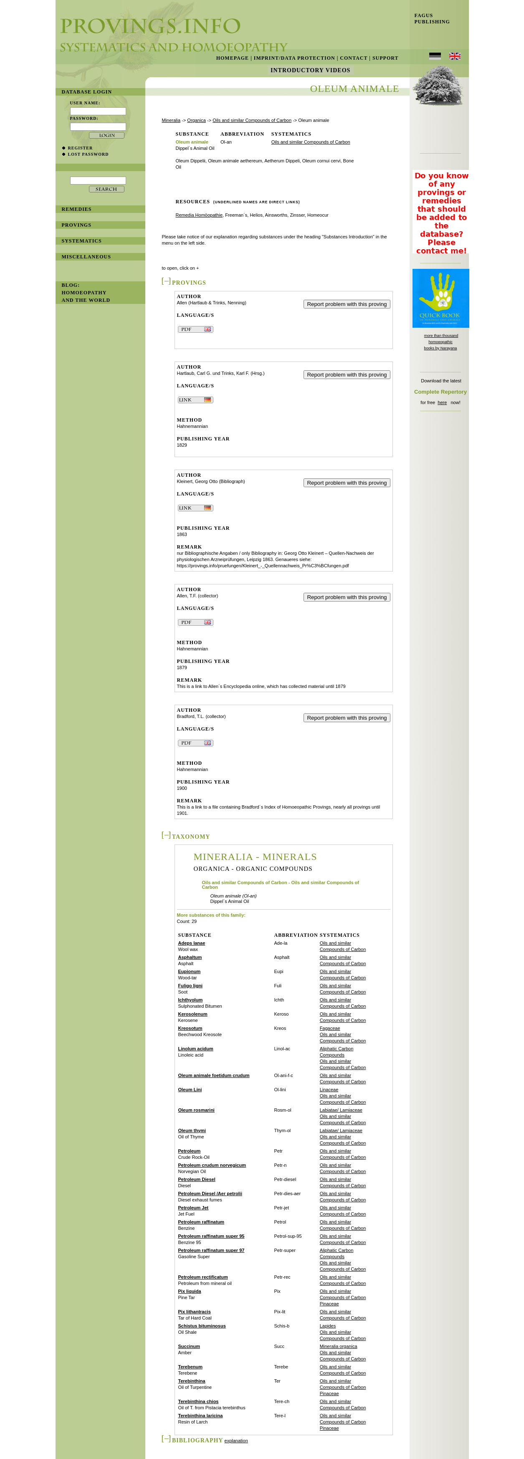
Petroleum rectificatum (203, 1276)
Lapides (328, 1325)
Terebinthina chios (198, 1401)
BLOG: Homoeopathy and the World (86, 292)
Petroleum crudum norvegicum (212, 1165)
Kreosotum (190, 1028)
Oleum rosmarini (196, 1110)
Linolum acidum (195, 1048)
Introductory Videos (310, 70)
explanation (236, 1440)
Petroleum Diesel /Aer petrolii (210, 1193)
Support (385, 58)
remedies (77, 209)
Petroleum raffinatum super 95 (211, 1236)
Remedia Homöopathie (199, 214)
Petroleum (189, 1150)
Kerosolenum (193, 1013)
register (80, 148)
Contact (353, 58)
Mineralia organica (338, 1346)
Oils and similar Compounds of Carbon (252, 120)
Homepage (232, 58)
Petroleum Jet (193, 1207)
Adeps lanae (191, 943)
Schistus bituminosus (202, 1325)
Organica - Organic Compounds (253, 869)
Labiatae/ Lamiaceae (341, 1110)
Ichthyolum (190, 999)
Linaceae (329, 1089)
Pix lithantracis (194, 1311)
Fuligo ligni (190, 985)
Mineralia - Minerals (255, 857)
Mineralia (171, 120)
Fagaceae (330, 1028)
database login (87, 92)
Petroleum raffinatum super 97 (211, 1250)
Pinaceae (329, 1303)
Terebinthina (191, 1380)
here (442, 402)
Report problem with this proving (347, 304)
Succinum (189, 1346)
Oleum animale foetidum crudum (214, 1075)
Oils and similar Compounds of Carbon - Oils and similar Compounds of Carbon (280, 885)
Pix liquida (189, 1291)
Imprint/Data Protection (294, 58)
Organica (196, 120)
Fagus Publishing (430, 19)
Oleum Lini (190, 1089)
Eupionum (189, 971)
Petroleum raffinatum (201, 1221)
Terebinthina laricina (200, 1415)
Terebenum (190, 1366)
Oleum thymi (192, 1130)
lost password (88, 154)
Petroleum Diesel (196, 1179)
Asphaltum (190, 957)
